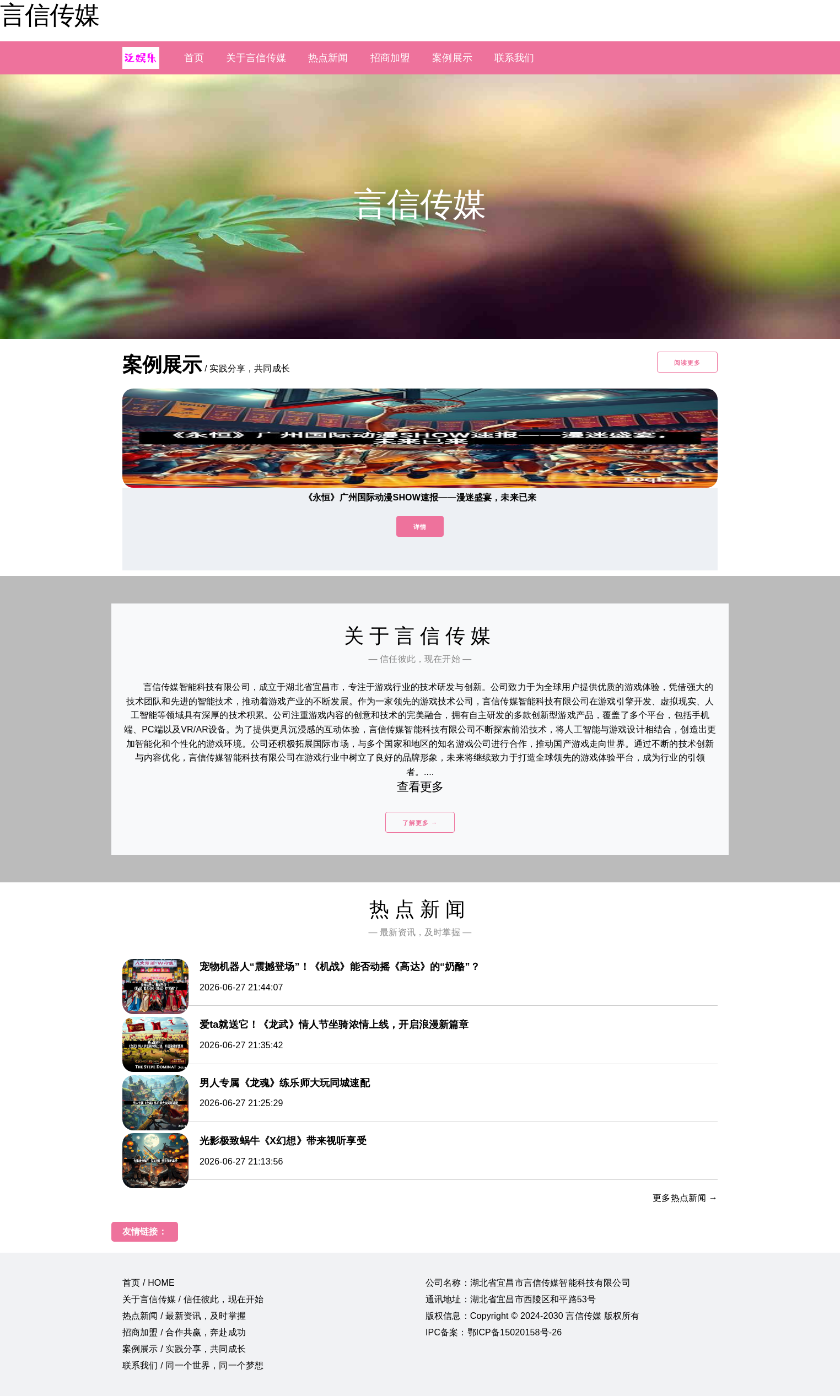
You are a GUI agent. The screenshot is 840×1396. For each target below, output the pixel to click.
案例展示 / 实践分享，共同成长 (184, 1349)
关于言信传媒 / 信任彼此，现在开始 (192, 1299)
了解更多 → (420, 823)
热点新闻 (328, 57)
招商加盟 (390, 57)
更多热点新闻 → (685, 1198)
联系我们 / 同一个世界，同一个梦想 (192, 1365)
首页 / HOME (148, 1282)
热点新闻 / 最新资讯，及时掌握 (184, 1315)
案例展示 (452, 57)
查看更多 (420, 787)
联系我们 (514, 57)
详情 (420, 527)
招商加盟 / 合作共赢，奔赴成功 (184, 1332)
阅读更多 (687, 362)
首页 (194, 57)
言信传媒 (49, 15)
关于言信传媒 (256, 57)
